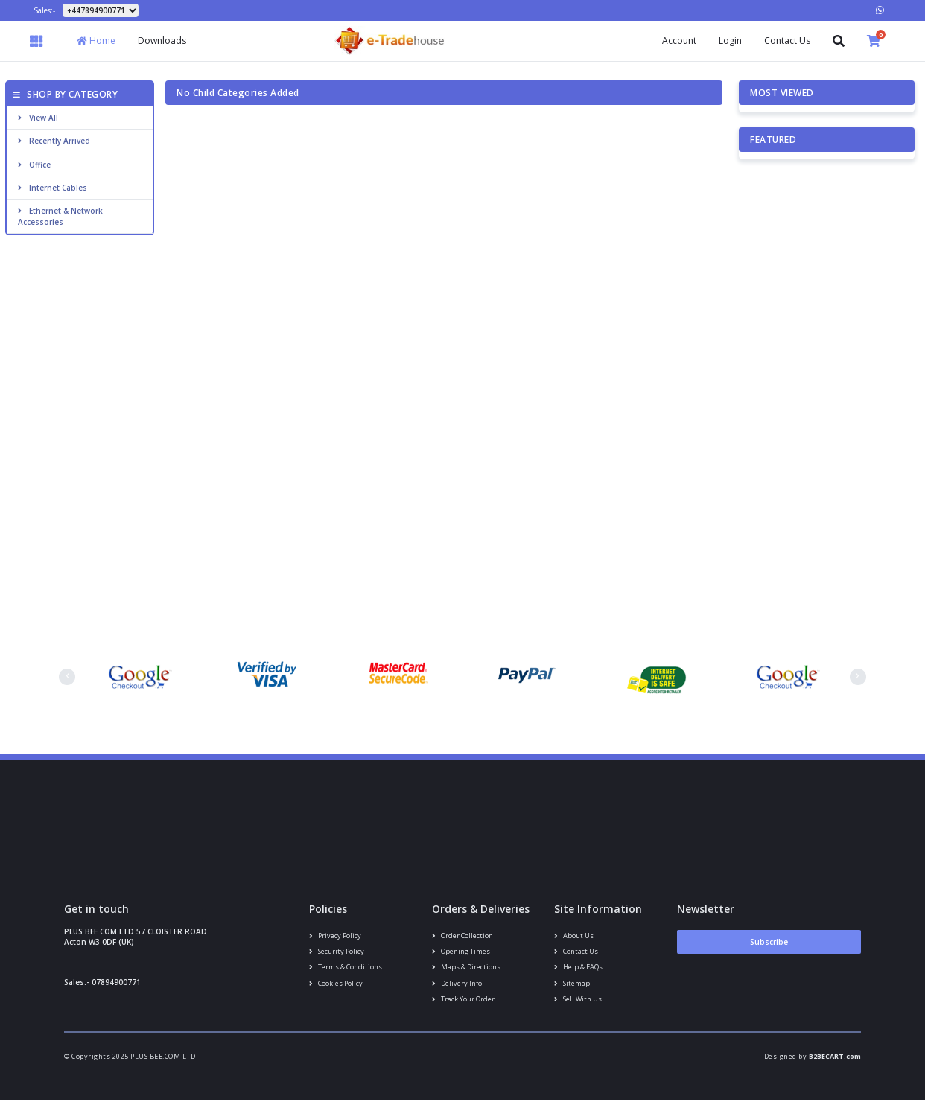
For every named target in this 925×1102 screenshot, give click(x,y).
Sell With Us (578, 1000)
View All (38, 117)
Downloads (162, 40)
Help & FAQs (578, 967)
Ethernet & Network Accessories (60, 216)
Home (96, 40)
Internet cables (52, 187)
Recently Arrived (54, 141)
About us (573, 935)
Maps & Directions (466, 967)
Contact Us (787, 40)
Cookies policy (336, 984)
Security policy (336, 952)
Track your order (463, 1000)
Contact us (576, 952)
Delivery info (457, 984)
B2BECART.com (835, 1058)
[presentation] (67, 677)
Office (34, 164)
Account (679, 40)
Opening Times (460, 952)
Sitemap (571, 984)
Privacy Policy (335, 935)
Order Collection (462, 935)
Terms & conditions (345, 967)
